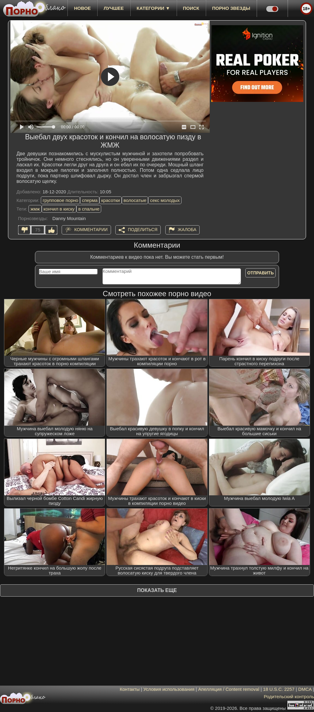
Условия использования (169, 689)
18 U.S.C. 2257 (279, 689)
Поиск (191, 8)
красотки (110, 200)
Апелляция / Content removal (228, 689)
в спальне (88, 208)
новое (82, 8)
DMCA (305, 689)
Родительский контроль (289, 696)
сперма (90, 200)
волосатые (135, 200)
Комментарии (91, 229)
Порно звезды (231, 8)
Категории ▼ (153, 8)
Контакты (130, 689)
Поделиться (142, 229)
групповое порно (60, 200)
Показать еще (157, 590)
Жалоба (187, 229)
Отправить (260, 272)
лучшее (114, 8)
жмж (35, 208)
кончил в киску (59, 208)
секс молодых (165, 200)
